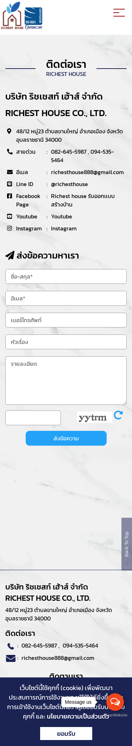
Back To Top (126, 544)
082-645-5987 (69, 151)
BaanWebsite (115, 715)
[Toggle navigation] (119, 13)
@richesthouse (69, 184)
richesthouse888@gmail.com (87, 172)
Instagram (64, 228)
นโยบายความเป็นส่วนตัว (78, 716)
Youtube (61, 216)
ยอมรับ (66, 733)
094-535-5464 (80, 645)
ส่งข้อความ (66, 438)
